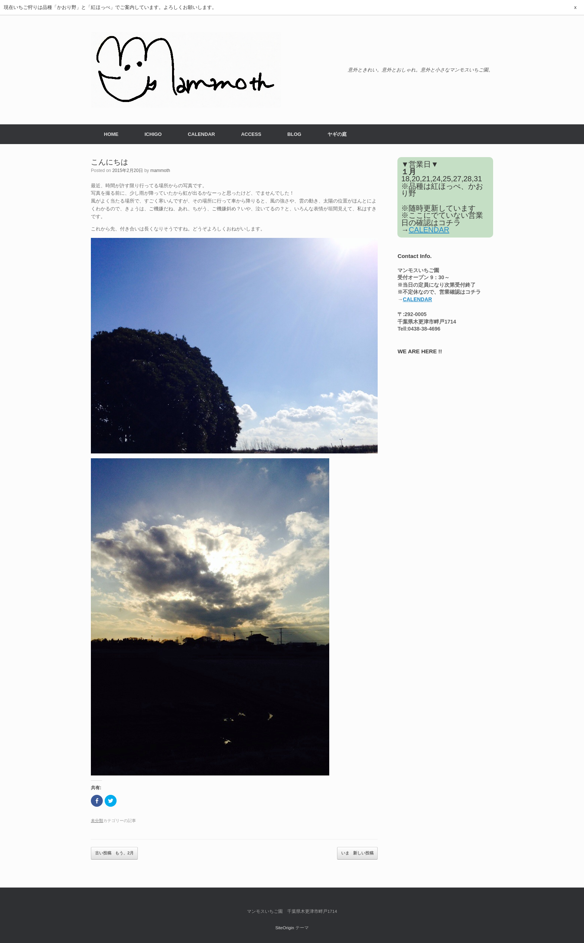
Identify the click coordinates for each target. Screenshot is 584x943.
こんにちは (109, 162)
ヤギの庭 (337, 134)
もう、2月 (114, 853)
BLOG (294, 134)
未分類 (97, 820)
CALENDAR (201, 134)
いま (357, 853)
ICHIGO (153, 134)
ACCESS (251, 134)
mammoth (160, 170)
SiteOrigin (284, 928)
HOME (111, 134)
